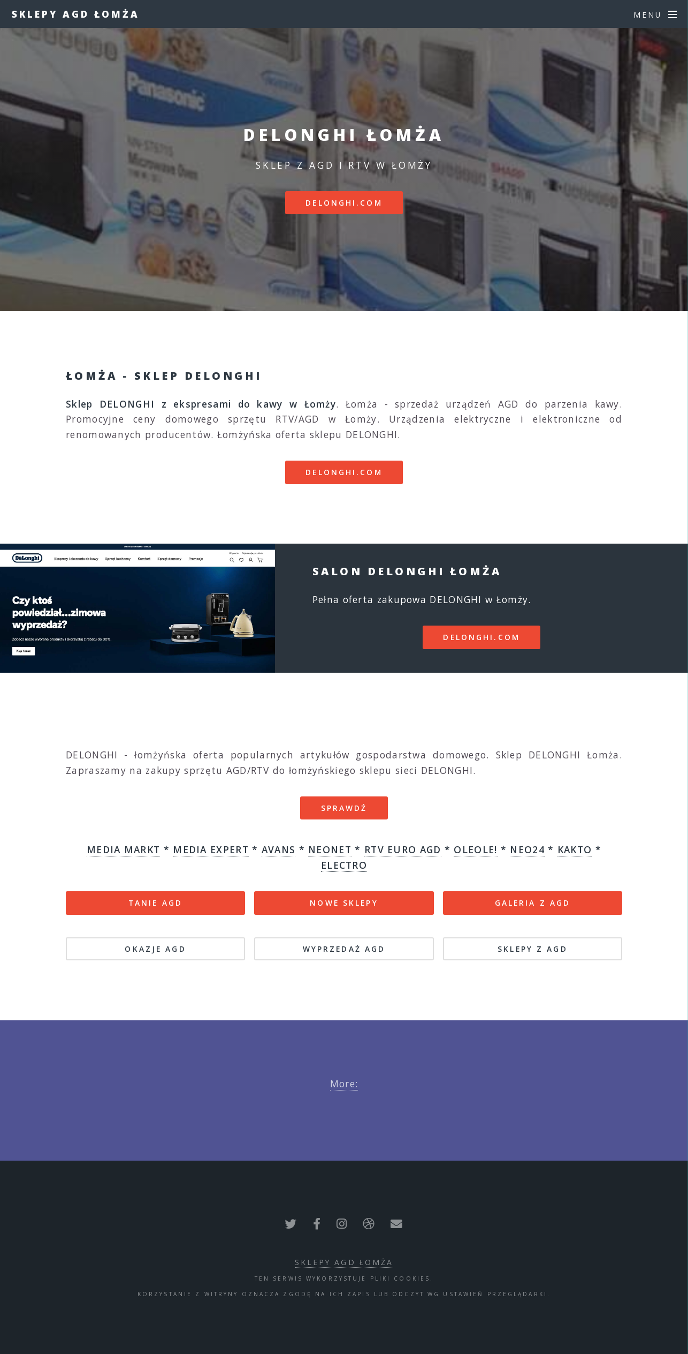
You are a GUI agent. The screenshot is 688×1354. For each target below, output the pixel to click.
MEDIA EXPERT (211, 849)
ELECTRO (344, 865)
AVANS (279, 849)
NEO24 (527, 849)
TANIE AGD (155, 903)
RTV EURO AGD (402, 849)
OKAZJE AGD (155, 949)
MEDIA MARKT (123, 849)
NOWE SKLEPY (344, 903)
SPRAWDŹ (344, 808)
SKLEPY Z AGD (532, 949)
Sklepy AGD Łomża (76, 13)
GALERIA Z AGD (533, 903)
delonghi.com (343, 203)
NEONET (329, 849)
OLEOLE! (475, 849)
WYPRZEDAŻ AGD (344, 949)
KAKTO (574, 849)
